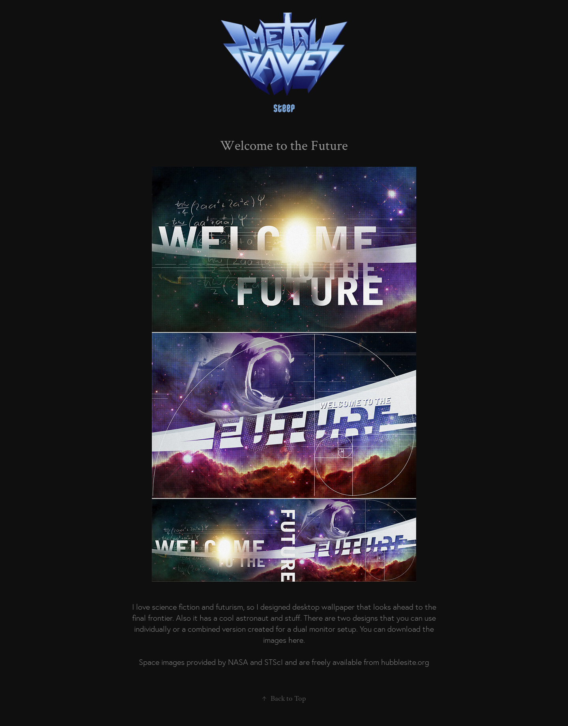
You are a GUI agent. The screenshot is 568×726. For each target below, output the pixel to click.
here (295, 640)
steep (284, 108)
